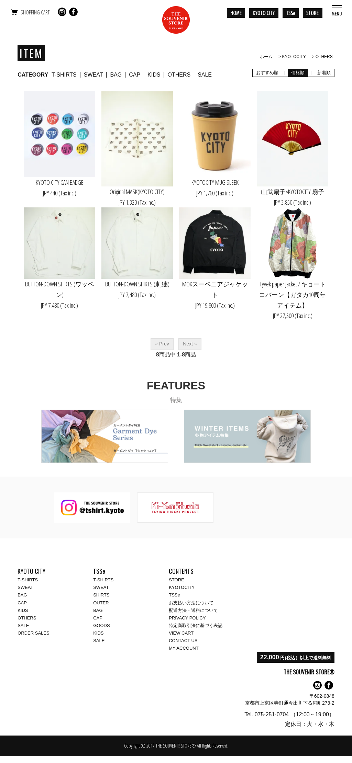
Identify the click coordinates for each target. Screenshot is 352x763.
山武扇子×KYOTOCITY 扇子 (292, 191)
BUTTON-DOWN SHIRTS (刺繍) (137, 284)
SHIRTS (101, 594)
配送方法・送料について (193, 610)
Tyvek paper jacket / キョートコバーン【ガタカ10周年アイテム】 (292, 294)
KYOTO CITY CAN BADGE (60, 182)
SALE (205, 75)
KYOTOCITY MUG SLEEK (215, 182)
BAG (116, 75)
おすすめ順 (267, 72)
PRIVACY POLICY (187, 617)
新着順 (324, 72)
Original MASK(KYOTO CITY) (137, 191)
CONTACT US (183, 640)
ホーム (266, 56)
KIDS (153, 75)
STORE (176, 579)
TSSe (174, 594)
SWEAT (93, 75)
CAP (134, 75)
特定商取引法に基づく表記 (195, 625)
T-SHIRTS (64, 75)
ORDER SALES (33, 633)
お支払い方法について (191, 602)
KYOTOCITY (294, 56)
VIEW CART (181, 633)
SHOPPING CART (35, 12)
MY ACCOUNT (183, 648)
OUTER (101, 602)
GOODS (101, 625)
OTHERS (324, 56)
